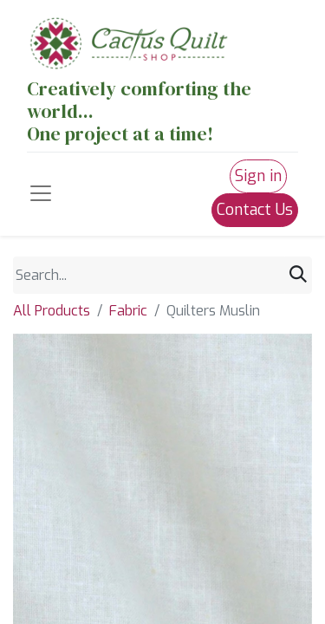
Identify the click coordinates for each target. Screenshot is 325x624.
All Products (51, 311)
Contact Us (255, 209)
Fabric (128, 311)
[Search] (298, 275)
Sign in (258, 176)
